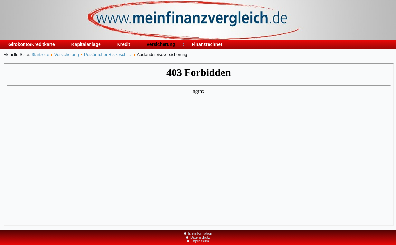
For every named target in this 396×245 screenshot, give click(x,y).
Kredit (123, 44)
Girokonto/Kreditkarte (31, 44)
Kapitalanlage (86, 44)
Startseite (40, 54)
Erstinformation (200, 233)
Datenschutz (200, 237)
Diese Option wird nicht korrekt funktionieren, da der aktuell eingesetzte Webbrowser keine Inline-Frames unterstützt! (199, 144)
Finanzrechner (207, 44)
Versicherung (160, 44)
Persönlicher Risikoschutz (108, 54)
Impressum (200, 241)
